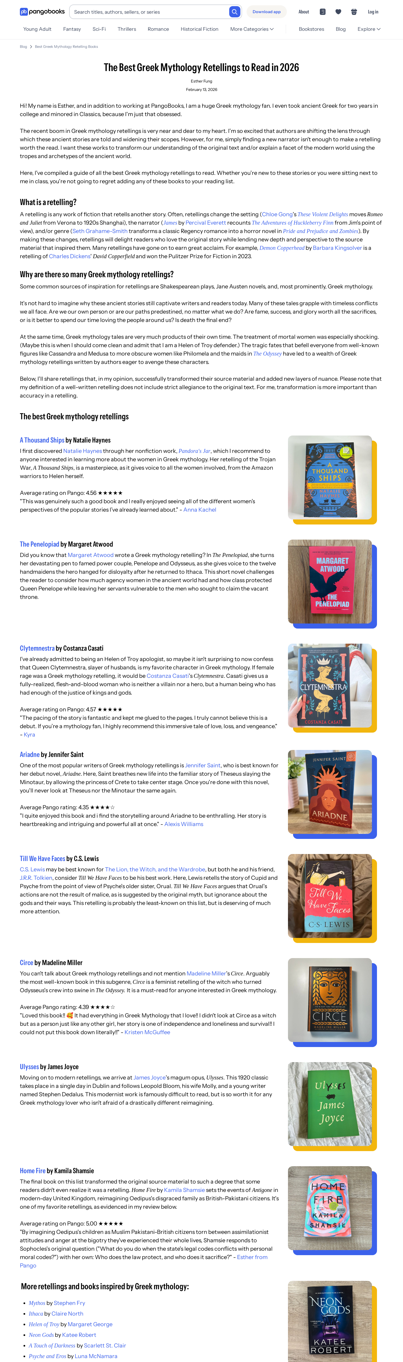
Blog (340, 29)
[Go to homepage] (42, 12)
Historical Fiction (204, 29)
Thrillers (129, 29)
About (304, 12)
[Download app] (267, 11)
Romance (162, 29)
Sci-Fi (100, 29)
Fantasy (73, 29)
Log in (373, 12)
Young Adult (37, 29)
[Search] (234, 11)
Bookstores (309, 29)
